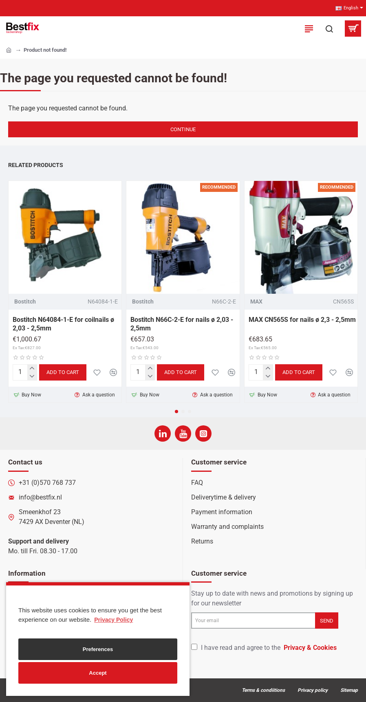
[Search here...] (329, 28)
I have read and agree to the (264, 648)
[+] (32, 368)
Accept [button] (97, 673)
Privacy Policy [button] (113, 619)
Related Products (35, 165)
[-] (32, 376)
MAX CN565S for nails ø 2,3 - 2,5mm (302, 319)
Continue (183, 129)
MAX (256, 301)
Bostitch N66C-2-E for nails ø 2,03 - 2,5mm (181, 324)
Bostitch (25, 301)
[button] (176, 411)
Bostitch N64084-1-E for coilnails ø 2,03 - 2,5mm (63, 324)
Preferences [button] (98, 649)
